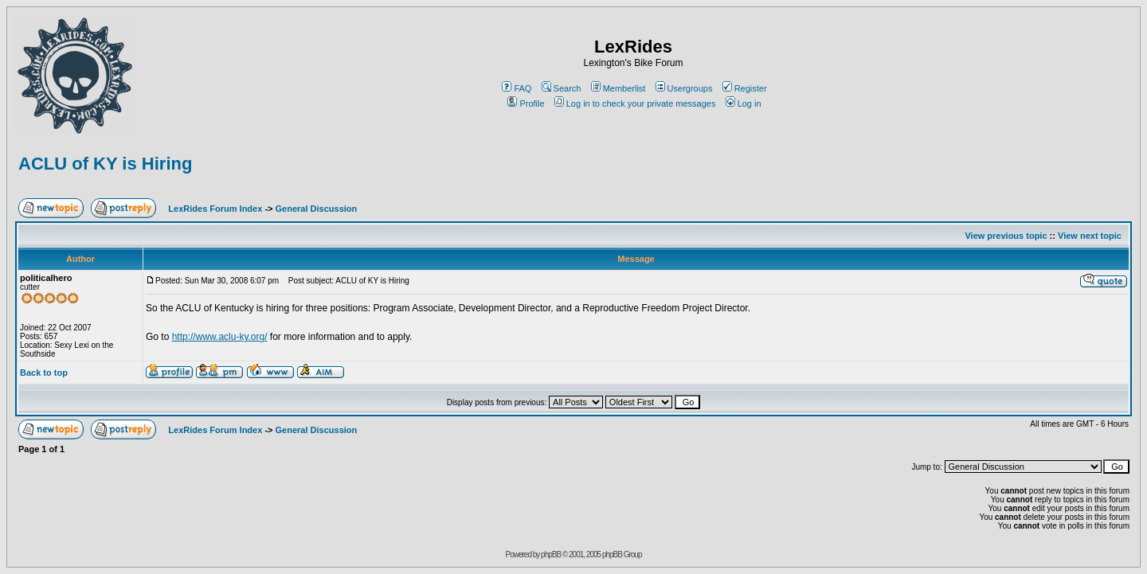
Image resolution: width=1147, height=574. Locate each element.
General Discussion (317, 208)
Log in (743, 103)
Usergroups (684, 88)
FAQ (516, 88)
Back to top (44, 372)
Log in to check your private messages (635, 103)
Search (561, 88)
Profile (525, 103)
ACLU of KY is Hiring (105, 164)
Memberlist (618, 88)
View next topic (1090, 235)
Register (744, 88)
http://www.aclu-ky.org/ (220, 336)
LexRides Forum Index (215, 208)
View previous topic (1006, 235)
